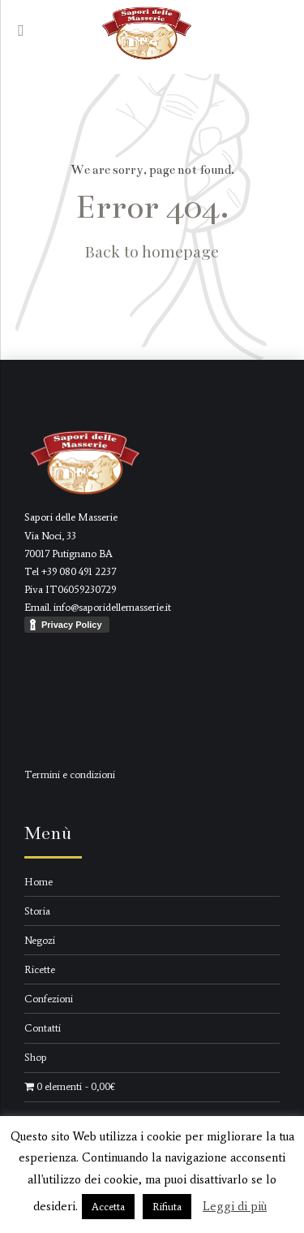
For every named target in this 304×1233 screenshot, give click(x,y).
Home (38, 882)
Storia (37, 911)
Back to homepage (152, 251)
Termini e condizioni (69, 774)
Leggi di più (235, 1206)
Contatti (42, 1028)
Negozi (39, 940)
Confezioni (48, 999)
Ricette (39, 969)
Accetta (108, 1207)
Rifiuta (167, 1207)
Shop (35, 1057)
